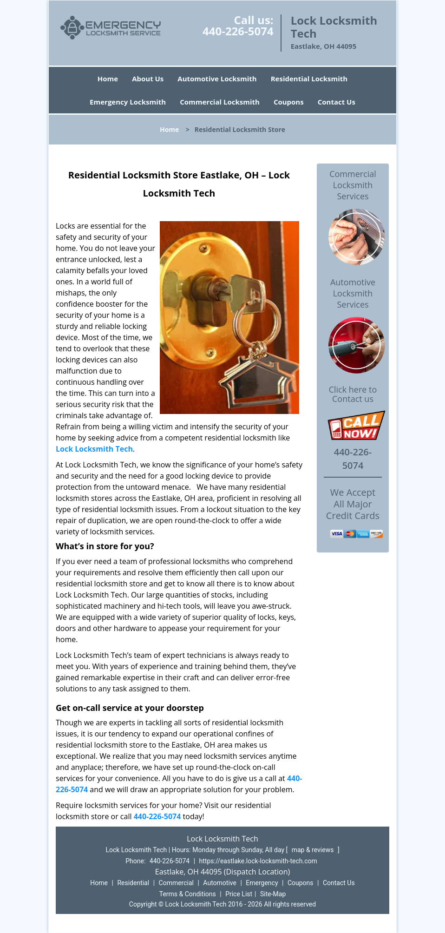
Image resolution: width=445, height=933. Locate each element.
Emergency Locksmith (128, 101)
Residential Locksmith (309, 78)
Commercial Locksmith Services (352, 185)
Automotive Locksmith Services (352, 293)
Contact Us (336, 101)
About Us (148, 78)
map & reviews (313, 850)
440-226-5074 (238, 31)
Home (108, 78)
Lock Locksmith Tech (94, 449)
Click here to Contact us (353, 394)
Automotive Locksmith (216, 78)
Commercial (176, 883)
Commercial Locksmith (220, 101)
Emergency (262, 883)
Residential (133, 883)
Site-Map (273, 894)
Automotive (219, 883)
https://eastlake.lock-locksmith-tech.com (258, 861)
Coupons (289, 101)
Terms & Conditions (187, 894)
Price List (238, 894)
